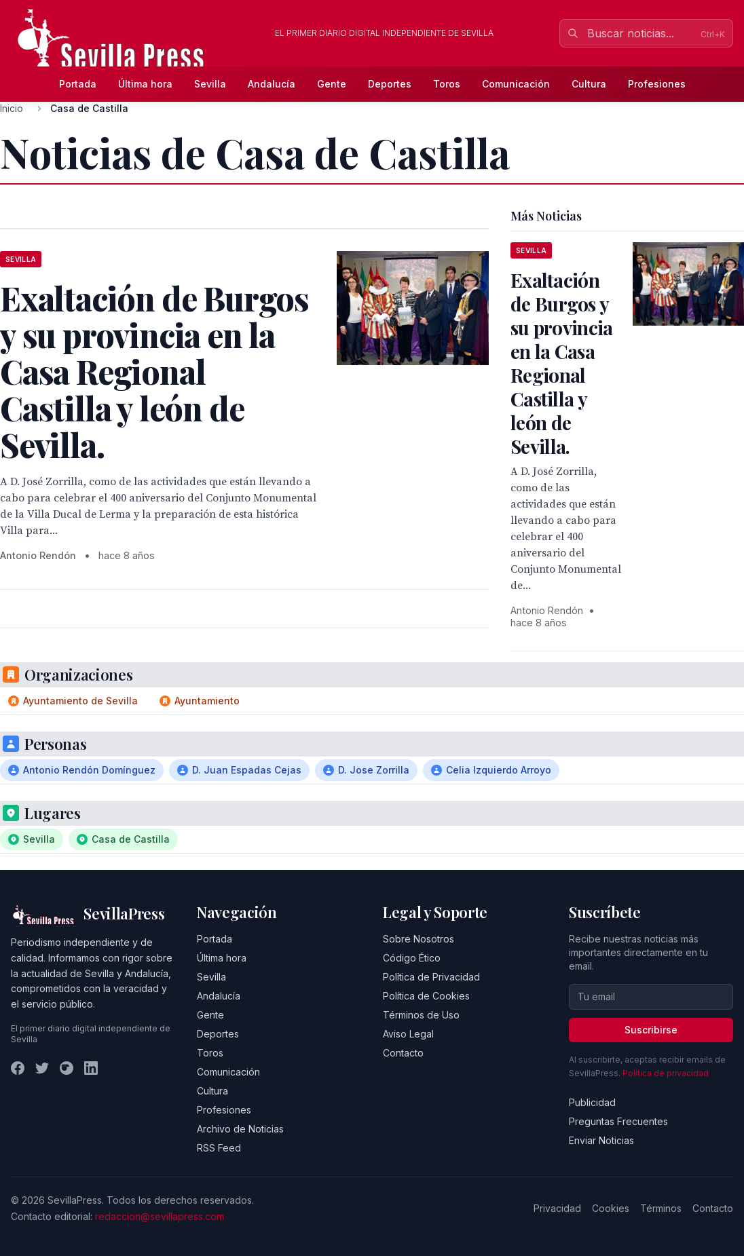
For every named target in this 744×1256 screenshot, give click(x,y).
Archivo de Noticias (240, 1129)
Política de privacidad (665, 1073)
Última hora (145, 84)
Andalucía (271, 84)
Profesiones (657, 84)
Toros (446, 84)
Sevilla (210, 84)
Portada (77, 84)
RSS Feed (219, 1148)
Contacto (403, 1053)
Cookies (610, 1208)
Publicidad (592, 1102)
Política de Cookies (426, 996)
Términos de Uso (421, 1015)
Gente (331, 84)
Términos (661, 1208)
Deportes (389, 84)
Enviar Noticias (601, 1140)
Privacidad (557, 1208)
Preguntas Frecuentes (618, 1121)
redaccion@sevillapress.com (159, 1216)
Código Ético (412, 958)
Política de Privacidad (431, 977)
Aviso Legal (408, 1034)
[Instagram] (66, 1068)
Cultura (589, 84)
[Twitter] (42, 1068)
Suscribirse (651, 1029)
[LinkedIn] (91, 1068)
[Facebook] (17, 1068)
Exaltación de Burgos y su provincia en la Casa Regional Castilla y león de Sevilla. (561, 363)
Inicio (11, 108)
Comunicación (516, 84)
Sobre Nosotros (418, 939)
